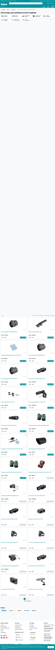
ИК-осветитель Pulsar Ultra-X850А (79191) (37, 380)
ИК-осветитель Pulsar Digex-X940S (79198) (10, 545)
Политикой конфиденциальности (12, 647)
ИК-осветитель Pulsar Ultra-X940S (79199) (37, 498)
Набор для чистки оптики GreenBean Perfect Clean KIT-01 (12, 451)
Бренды (30, 633)
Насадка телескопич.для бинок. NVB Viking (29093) (39, 427)
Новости (2, 633)
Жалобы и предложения (5, 631)
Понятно (50, 647)
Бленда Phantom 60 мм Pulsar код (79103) (37, 451)
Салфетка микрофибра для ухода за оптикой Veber (11, 357)
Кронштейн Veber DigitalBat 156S (35, 333)
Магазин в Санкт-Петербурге (49, 628)
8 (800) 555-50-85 (47, 630)
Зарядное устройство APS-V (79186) (36, 521)
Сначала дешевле (40, 317)
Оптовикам (31, 628)
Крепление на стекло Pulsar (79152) (36, 592)
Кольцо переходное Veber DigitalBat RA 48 (37, 357)
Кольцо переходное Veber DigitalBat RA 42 (9, 333)
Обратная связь (3, 630)
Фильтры (4, 317)
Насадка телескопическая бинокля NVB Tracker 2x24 (12, 474)
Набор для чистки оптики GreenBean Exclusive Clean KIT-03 (41, 474)
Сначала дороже (47, 317)
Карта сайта (31, 630)
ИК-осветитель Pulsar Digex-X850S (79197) (37, 545)
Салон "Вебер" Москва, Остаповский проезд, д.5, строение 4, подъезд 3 (48, 641)
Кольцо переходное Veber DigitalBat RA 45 (9, 380)
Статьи (2, 634)
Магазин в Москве (47, 637)
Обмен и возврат (18, 631)
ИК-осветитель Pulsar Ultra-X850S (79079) (9, 521)
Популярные (34, 317)
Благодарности (3, 636)
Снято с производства (33, 631)
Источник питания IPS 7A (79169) (8, 592)
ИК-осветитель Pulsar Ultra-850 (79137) (9, 427)
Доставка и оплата (18, 628)
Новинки (52, 317)
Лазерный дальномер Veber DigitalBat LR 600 (10, 569)
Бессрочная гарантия (19, 633)
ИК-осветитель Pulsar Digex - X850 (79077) (37, 404)
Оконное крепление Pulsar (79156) (8, 404)
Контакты (2, 628)
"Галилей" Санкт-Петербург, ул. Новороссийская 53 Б (48, 632)
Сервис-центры (17, 630)
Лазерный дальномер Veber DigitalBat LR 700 (10, 498)
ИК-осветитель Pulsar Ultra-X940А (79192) (37, 569)
